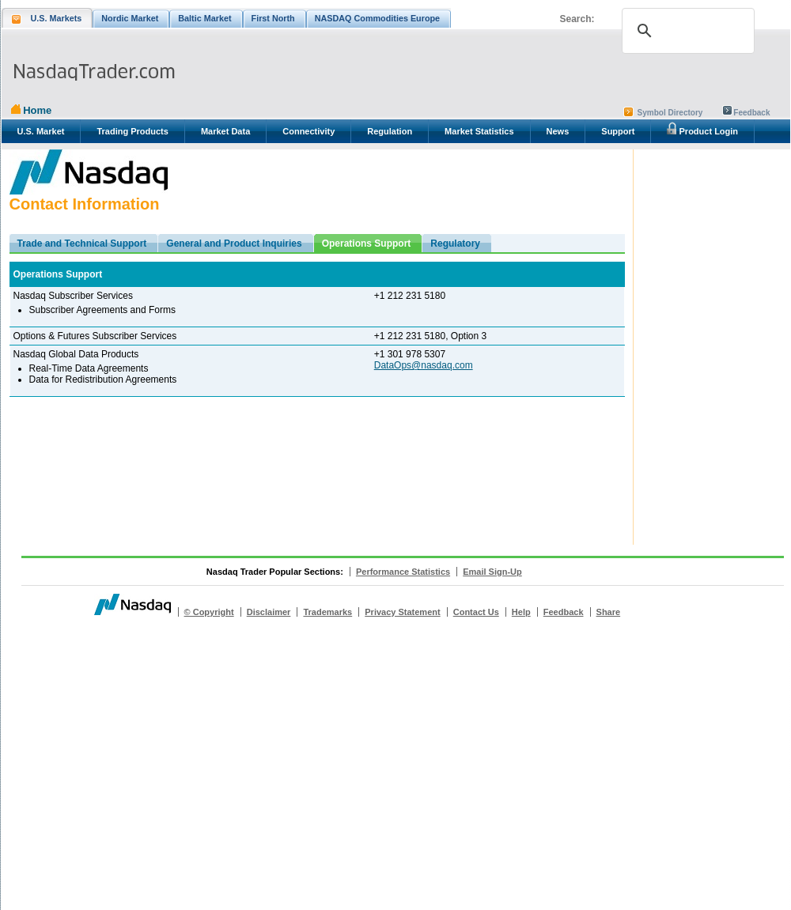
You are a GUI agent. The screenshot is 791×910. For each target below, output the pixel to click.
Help (521, 612)
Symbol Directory (670, 112)
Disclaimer (269, 612)
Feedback (751, 112)
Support (617, 131)
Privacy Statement (402, 612)
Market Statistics (479, 131)
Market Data (225, 131)
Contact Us (476, 612)
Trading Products (132, 131)
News (558, 131)
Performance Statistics (403, 571)
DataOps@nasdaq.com (423, 365)
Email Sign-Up (492, 571)
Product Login (702, 129)
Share (608, 612)
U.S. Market (41, 131)
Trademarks (327, 612)
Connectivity (308, 131)
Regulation (389, 131)
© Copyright (209, 612)
